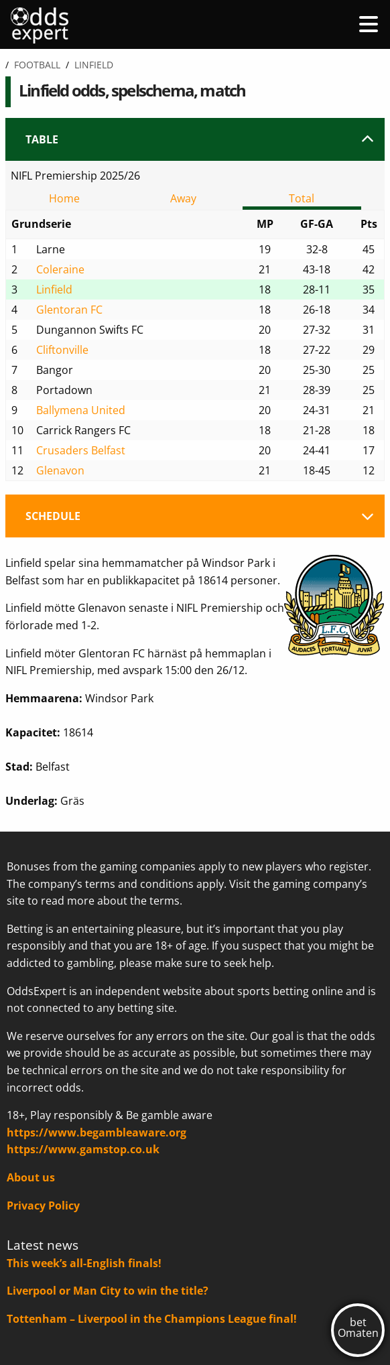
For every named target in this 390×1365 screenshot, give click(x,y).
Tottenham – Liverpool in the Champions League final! (152, 1318)
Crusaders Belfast (80, 450)
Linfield (54, 289)
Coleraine (60, 269)
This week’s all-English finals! (84, 1263)
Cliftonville (62, 349)
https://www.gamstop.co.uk (83, 1149)
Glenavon (60, 470)
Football (37, 64)
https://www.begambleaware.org (96, 1132)
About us (31, 1177)
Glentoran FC (69, 309)
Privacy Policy (43, 1205)
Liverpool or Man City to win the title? (107, 1290)
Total (301, 198)
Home (64, 198)
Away (183, 198)
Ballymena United (80, 410)
